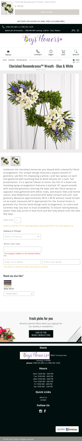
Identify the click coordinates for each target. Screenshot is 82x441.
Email (76, 60)
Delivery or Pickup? (12, 231)
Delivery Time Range (12, 243)
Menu (8, 54)
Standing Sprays (21, 60)
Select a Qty (8, 220)
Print (76, 62)
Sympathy (11, 60)
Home (5, 60)
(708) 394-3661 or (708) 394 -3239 (19, 27)
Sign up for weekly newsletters (41, 334)
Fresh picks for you (41, 322)
